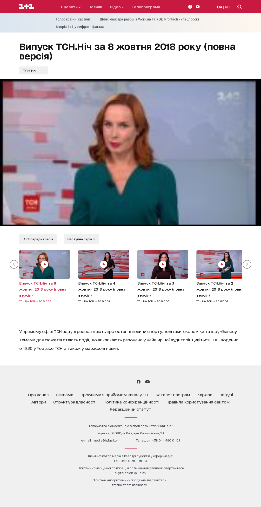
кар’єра (204, 394)
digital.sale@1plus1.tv (130, 472)
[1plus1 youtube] (147, 381)
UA (219, 7)
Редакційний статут (130, 409)
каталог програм (173, 394)
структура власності (74, 401)
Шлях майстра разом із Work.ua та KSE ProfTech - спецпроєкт (149, 19)
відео (117, 7)
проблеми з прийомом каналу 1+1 (114, 394)
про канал (38, 394)
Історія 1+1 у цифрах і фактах (80, 27)
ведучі (226, 394)
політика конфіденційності (131, 401)
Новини (95, 7)
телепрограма (146, 7)
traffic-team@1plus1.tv (129, 485)
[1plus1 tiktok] (130, 382)
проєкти (71, 7)
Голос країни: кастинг (73, 19)
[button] (14, 264)
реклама (64, 394)
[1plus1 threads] (122, 382)
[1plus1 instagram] (113, 382)
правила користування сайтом (198, 401)
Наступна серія (80, 239)
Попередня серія (39, 239)
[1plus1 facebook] (139, 382)
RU (227, 7)
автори (38, 401)
